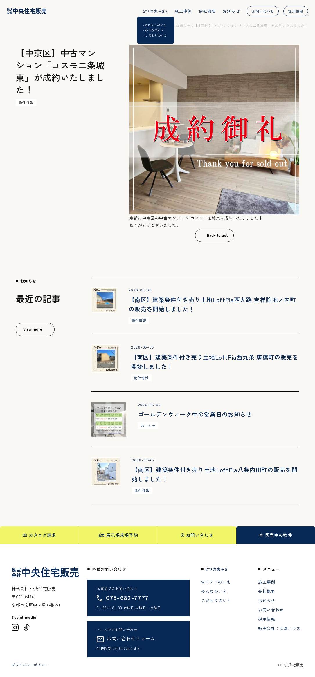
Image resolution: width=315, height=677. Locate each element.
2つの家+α (153, 11)
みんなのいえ (214, 591)
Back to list (217, 235)
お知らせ (231, 11)
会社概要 (207, 11)
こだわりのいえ (216, 600)
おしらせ (148, 425)
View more (32, 329)
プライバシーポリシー (30, 665)
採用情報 (295, 11)
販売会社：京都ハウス (279, 628)
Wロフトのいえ (216, 582)
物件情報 (26, 102)
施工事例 (183, 11)
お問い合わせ (263, 11)
